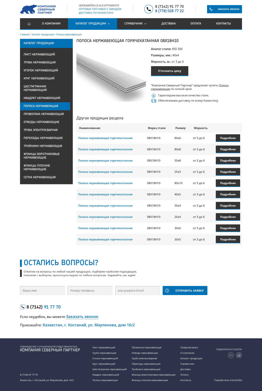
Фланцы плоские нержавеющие (37, 167)
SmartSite (236, 380)
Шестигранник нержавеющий (35, 88)
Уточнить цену (169, 71)
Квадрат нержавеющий (42, 98)
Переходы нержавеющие (43, 138)
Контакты (223, 23)
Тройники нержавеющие (43, 146)
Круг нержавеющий (39, 78)
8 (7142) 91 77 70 (169, 7)
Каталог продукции (191, 358)
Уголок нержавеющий (41, 70)
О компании (51, 23)
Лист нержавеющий (39, 54)
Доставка (168, 23)
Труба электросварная (41, 130)
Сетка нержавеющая (40, 177)
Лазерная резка (189, 347)
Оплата (195, 23)
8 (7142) (44, 307)
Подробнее (228, 138)
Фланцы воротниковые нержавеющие (42, 156)
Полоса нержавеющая (41, 106)
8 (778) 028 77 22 (169, 11)
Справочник (187, 363)
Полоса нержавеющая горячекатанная (105, 138)
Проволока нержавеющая (44, 114)
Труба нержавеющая (40, 62)
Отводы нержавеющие (41, 122)
